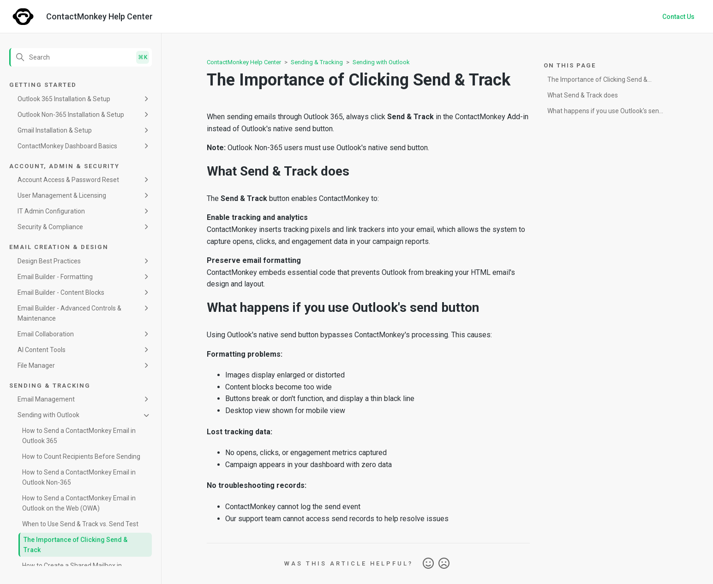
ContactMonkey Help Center (244, 62)
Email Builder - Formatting (55, 276)
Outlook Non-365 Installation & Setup (71, 114)
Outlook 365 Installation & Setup (64, 99)
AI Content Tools (42, 349)
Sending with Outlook (48, 415)
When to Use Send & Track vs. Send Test (80, 524)
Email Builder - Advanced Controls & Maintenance (69, 313)
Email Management (46, 399)
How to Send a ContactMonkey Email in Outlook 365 (79, 435)
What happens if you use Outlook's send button (605, 112)
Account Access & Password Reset (68, 179)
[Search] (80, 57)
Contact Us (678, 16)
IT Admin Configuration (51, 211)
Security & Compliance (50, 227)
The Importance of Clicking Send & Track (75, 545)
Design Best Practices (49, 261)
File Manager (36, 365)
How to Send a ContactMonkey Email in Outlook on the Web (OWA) (79, 503)
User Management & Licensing (62, 195)
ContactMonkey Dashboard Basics (67, 146)
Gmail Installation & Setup (55, 130)
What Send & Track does (582, 95)
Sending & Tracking (317, 62)
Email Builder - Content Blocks (61, 292)
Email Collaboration (46, 334)
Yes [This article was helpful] (428, 563)
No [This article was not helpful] (443, 563)
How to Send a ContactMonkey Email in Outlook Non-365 (79, 477)
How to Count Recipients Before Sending (81, 456)
